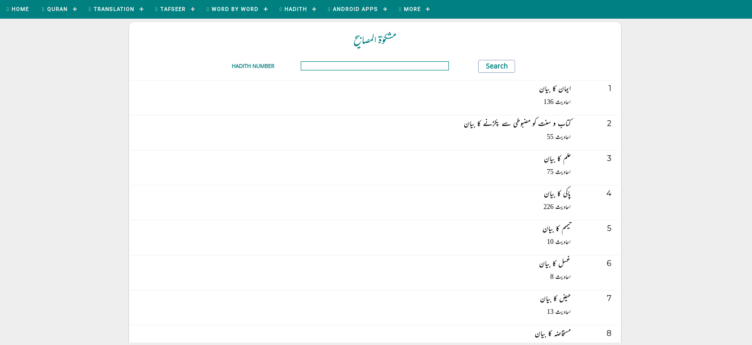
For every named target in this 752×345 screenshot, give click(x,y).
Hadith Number (253, 65)
